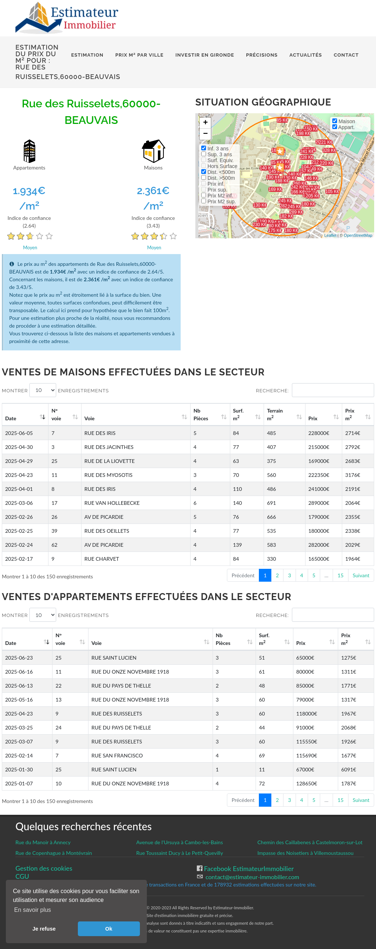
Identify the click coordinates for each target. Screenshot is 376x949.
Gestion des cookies (43, 868)
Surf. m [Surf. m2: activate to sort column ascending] (238, 414)
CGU (22, 876)
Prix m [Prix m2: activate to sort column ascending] (349, 414)
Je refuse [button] (43, 929)
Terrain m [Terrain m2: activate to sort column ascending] (275, 414)
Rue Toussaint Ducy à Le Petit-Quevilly (179, 853)
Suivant (361, 575)
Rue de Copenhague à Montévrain (53, 853)
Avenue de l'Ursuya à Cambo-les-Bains (179, 842)
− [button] (205, 134)
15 (340, 575)
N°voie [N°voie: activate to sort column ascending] (56, 414)
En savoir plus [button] (32, 910)
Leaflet (330, 235)
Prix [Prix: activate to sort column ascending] (313, 418)
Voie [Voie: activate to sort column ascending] (89, 418)
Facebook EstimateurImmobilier (248, 869)
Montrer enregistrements (55, 390)
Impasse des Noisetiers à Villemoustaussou (305, 853)
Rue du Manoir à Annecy (42, 842)
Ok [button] (108, 929)
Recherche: (315, 390)
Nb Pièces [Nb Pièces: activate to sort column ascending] (201, 414)
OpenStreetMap (358, 235)
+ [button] (205, 123)
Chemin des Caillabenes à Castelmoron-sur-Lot (309, 842)
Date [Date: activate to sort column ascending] (10, 418)
